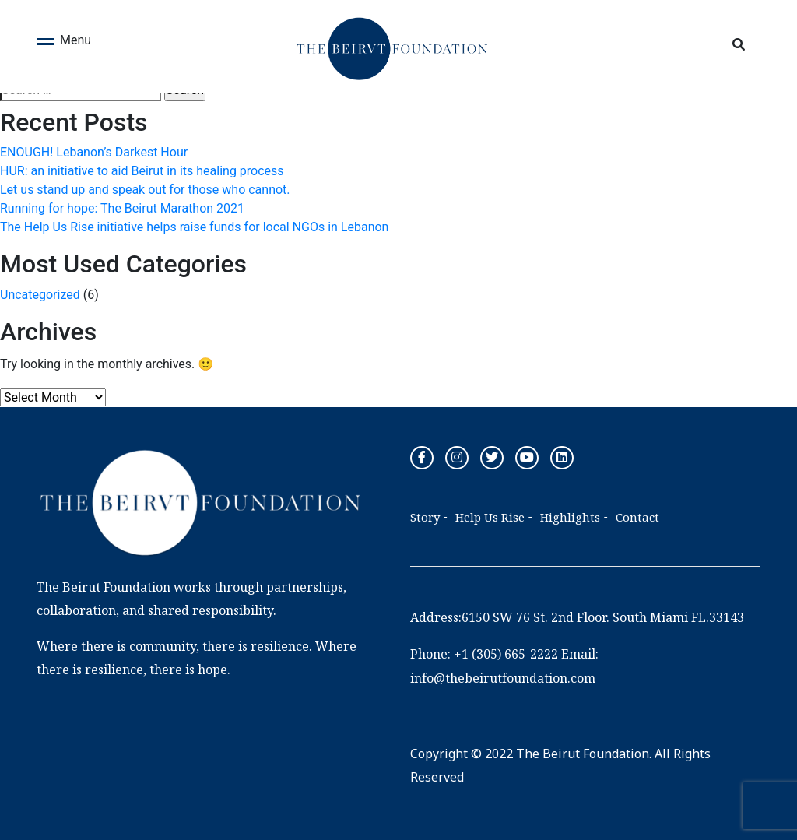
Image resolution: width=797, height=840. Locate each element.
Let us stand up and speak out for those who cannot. (145, 189)
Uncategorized (40, 294)
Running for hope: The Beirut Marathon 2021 (122, 208)
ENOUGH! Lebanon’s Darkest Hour (94, 152)
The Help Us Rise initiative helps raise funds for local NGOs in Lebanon (194, 227)
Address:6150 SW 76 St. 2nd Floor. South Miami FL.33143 (577, 617)
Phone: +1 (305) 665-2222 (484, 654)
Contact (637, 517)
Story (425, 517)
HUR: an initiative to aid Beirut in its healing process (142, 170)
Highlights (570, 517)
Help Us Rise (490, 517)
